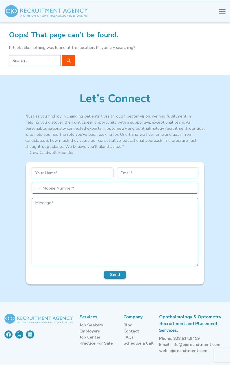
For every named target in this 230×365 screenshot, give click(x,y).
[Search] (68, 60)
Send (115, 274)
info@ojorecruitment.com (195, 344)
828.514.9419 (186, 338)
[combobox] (36, 188)
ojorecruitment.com (188, 350)
